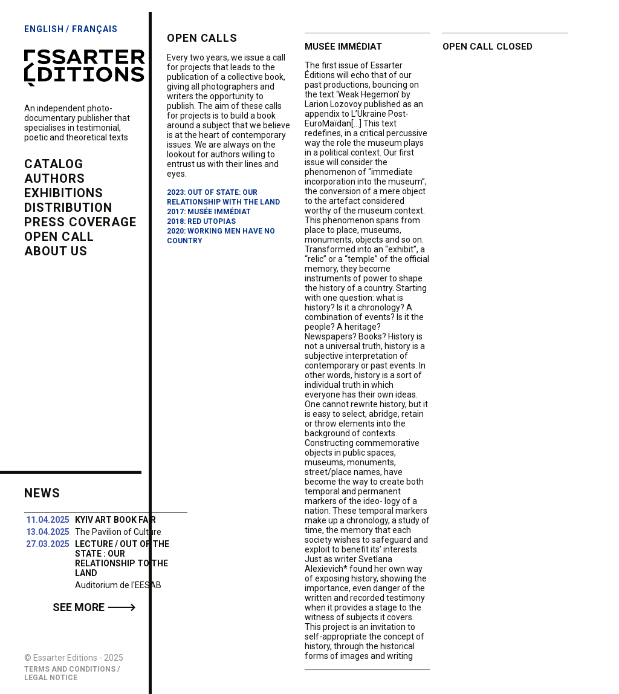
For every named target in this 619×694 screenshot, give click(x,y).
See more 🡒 (94, 607)
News (42, 493)
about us (56, 251)
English (44, 29)
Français (95, 29)
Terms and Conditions (69, 669)
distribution (68, 207)
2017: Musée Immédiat (209, 212)
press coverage (80, 222)
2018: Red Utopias (201, 221)
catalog (53, 164)
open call (59, 236)
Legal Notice (50, 677)
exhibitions (63, 193)
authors (54, 178)
